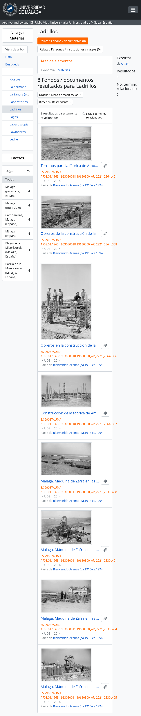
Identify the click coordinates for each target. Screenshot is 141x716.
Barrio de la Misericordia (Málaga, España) (17, 270)
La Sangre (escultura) (24, 94)
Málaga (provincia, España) (17, 191)
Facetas (17, 157)
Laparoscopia (19, 124)
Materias (64, 70)
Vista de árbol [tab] (14, 49)
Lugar (10, 170)
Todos (9, 179)
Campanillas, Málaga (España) (17, 219)
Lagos (14, 117)
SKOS (123, 64)
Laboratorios (19, 102)
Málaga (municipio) (17, 205)
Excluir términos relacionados (94, 115)
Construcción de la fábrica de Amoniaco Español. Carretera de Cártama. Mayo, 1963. (70, 413)
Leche (14, 139)
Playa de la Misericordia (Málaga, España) (17, 249)
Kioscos (15, 79)
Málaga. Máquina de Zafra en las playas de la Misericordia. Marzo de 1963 (70, 481)
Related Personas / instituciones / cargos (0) (70, 49)
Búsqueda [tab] (12, 64)
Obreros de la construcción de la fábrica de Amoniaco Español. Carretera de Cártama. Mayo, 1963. (70, 233)
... (11, 72)
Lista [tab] (8, 57)
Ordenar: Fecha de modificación (59, 95)
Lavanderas (18, 132)
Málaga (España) (17, 233)
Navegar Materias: (18, 35)
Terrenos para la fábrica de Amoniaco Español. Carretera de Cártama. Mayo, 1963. (70, 166)
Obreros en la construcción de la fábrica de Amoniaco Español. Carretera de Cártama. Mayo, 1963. (70, 345)
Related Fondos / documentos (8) (63, 41)
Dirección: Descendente (54, 102)
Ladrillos (15, 109)
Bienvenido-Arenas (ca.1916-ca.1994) (78, 185)
